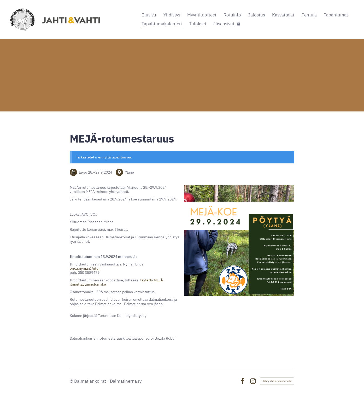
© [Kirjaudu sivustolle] (72, 381)
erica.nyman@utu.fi (86, 268)
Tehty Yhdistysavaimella (277, 381)
